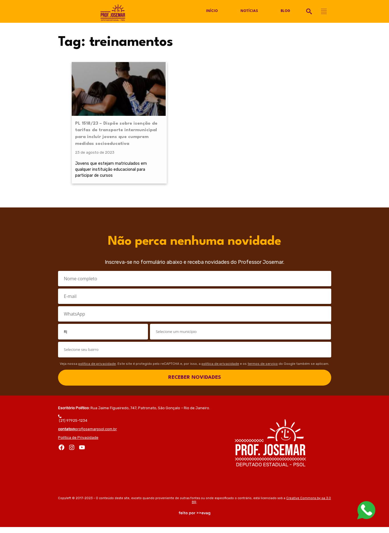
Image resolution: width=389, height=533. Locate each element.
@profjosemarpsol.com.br (87, 435)
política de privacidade (97, 370)
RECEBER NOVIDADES (194, 383)
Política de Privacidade (78, 443)
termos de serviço (263, 370)
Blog (285, 11)
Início (212, 11)
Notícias (249, 11)
